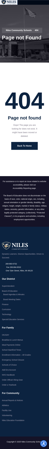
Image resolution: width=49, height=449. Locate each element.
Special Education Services (13, 319)
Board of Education (10, 291)
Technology (6, 314)
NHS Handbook (8, 375)
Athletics (5, 405)
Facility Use (6, 410)
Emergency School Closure (13, 360)
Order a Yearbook (9, 385)
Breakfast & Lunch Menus (12, 340)
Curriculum (6, 309)
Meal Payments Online (11, 345)
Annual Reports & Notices (12, 400)
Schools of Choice (9, 365)
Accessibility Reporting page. (24, 188)
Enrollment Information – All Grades (16, 355)
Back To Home (24, 146)
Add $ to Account (9, 370)
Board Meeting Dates (12, 299)
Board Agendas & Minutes (13, 294)
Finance (5, 304)
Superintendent (8, 286)
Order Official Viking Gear (12, 380)
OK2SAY (5, 335)
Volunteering (7, 415)
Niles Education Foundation (13, 420)
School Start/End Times (11, 350)
